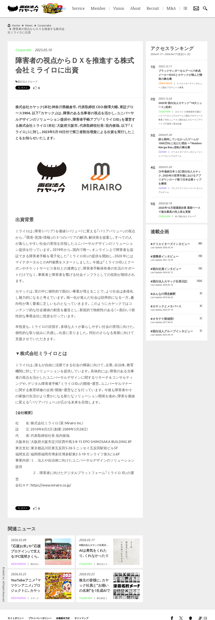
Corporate (23, 43)
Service (78, 9)
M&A (171, 9)
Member (98, 9)
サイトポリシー (16, 611)
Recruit (153, 9)
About (135, 9)
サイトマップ (81, 611)
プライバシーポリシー (39, 611)
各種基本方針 (63, 611)
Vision (118, 9)
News (29, 25)
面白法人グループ (27, 74)
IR (185, 9)
